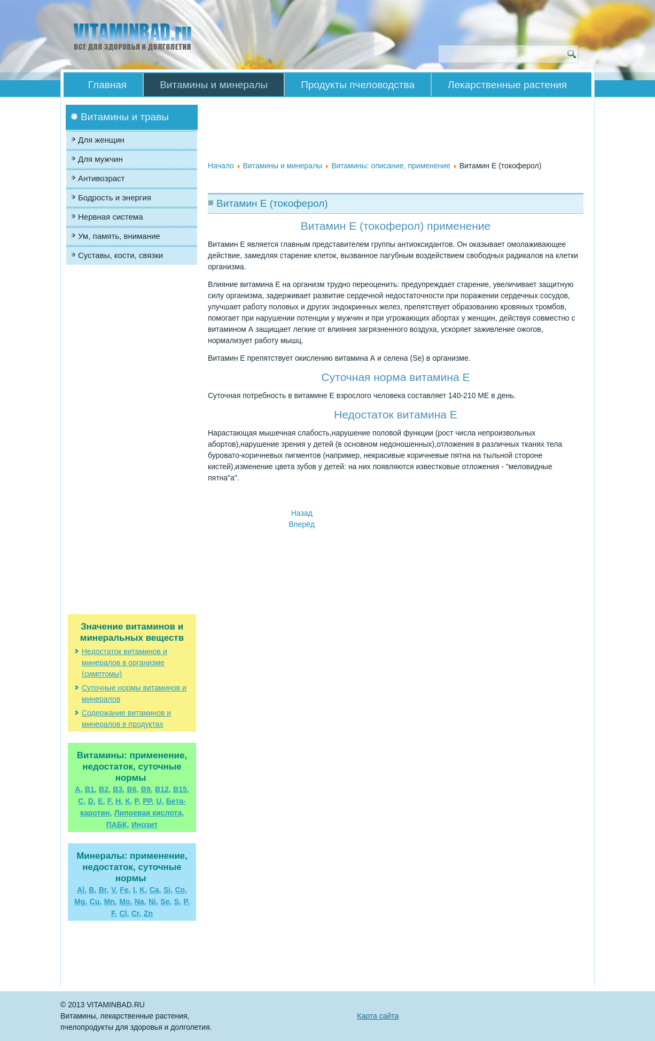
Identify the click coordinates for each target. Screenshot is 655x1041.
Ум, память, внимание (119, 235)
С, (81, 801)
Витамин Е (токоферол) (272, 203)
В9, (147, 789)
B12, (163, 789)
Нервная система (110, 216)
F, (110, 801)
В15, (181, 789)
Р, (138, 801)
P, (187, 901)
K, (143, 889)
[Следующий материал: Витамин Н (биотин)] (302, 524)
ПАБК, (117, 824)
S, (177, 901)
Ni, (153, 901)
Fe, (125, 889)
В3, (118, 789)
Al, (82, 889)
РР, (148, 801)
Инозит (144, 824)
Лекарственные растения (507, 84)
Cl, (124, 913)
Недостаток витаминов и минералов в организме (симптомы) (124, 662)
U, (159, 801)
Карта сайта (378, 1016)
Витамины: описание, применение (390, 165)
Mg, (80, 901)
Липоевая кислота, (149, 813)
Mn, (110, 901)
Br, (104, 889)
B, (92, 889)
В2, (105, 789)
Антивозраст (101, 178)
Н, (119, 801)
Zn (148, 913)
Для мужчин (100, 159)
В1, (91, 789)
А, (78, 789)
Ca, (155, 889)
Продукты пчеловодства (358, 84)
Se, (165, 901)
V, (114, 889)
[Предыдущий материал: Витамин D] (302, 513)
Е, (101, 801)
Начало (221, 165)
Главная (107, 84)
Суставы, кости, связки (120, 255)
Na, (140, 901)
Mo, (125, 901)
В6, (133, 789)
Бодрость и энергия (114, 197)
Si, (168, 889)
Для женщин (101, 139)
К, (129, 801)
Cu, (96, 901)
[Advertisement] (132, 377)
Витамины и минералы (214, 84)
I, (135, 889)
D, (92, 801)
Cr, (136, 913)
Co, (181, 889)
